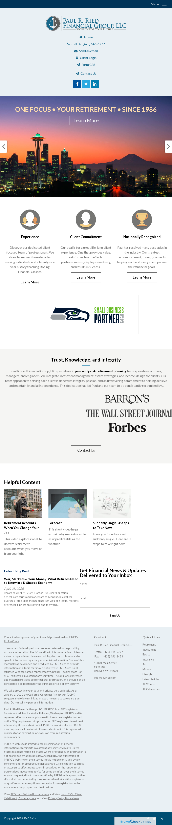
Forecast (55, 523)
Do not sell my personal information (32, 702)
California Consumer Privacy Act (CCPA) (51, 694)
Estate (146, 654)
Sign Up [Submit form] (115, 615)
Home (88, 37)
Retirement (149, 644)
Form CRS (88, 64)
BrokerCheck (11, 641)
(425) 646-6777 (94, 44)
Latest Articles (151, 679)
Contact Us (88, 73)
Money (147, 669)
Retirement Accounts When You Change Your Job (21, 528)
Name (83, 583)
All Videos (148, 684)
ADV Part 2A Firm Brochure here (29, 794)
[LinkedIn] (161, 818)
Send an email (88, 51)
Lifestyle (147, 674)
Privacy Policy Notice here (63, 798)
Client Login (88, 58)
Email (83, 598)
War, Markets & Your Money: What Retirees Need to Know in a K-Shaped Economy (41, 580)
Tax (145, 664)
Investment (149, 649)
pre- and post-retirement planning (100, 371)
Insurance (148, 659)
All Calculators (151, 689)
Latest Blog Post (16, 571)
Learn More (86, 120)
